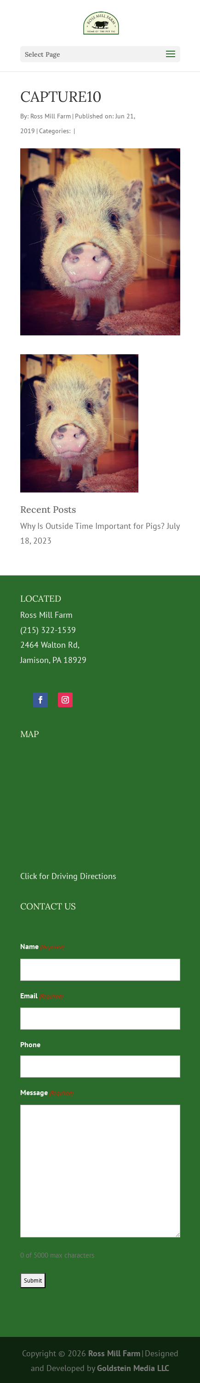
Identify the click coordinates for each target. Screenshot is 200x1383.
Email (41, 996)
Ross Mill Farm (50, 116)
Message (46, 1093)
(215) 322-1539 (48, 630)
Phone (30, 1044)
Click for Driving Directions (68, 876)
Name (42, 947)
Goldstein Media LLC (133, 1368)
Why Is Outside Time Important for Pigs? (92, 526)
